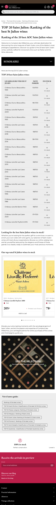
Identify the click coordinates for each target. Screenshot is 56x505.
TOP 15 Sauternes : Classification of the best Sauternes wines (23, 429)
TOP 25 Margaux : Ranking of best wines (17, 414)
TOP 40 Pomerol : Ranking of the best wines (18, 421)
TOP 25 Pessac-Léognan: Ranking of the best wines (20, 410)
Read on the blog (7, 478)
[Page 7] (34, 320)
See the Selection (28, 361)
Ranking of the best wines (12, 402)
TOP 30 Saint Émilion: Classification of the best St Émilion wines (25, 406)
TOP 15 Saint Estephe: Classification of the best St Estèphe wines (25, 425)
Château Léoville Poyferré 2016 (16, 222)
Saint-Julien (31, 45)
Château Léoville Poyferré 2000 (14, 301)
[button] (28, 61)
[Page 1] (21, 320)
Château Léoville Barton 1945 (15, 207)
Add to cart (23, 313)
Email (3, 462)
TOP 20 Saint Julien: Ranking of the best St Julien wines (22, 417)
